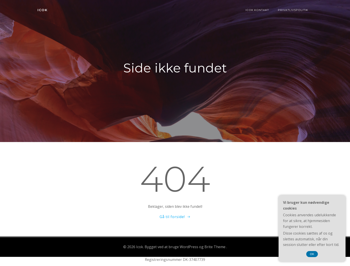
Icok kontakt (257, 10)
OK (312, 254)
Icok (43, 10)
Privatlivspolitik (293, 10)
